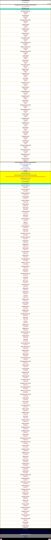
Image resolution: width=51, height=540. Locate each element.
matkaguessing (45, 531)
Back (1, 539)
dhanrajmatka (24, 530)
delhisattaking (20, 530)
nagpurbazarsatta (15, 532)
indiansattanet (16, 531)
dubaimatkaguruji (27, 533)
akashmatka (2, 530)
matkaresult (49, 531)
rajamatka (40, 532)
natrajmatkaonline (31, 532)
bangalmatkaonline (7, 530)
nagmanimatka (10, 532)
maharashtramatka (38, 531)
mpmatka (2, 532)
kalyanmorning (33, 531)
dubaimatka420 (43, 530)
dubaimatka (34, 530)
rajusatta (48, 532)
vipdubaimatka (23, 533)
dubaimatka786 (48, 530)
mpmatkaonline (6, 532)
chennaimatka (16, 530)
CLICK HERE (25, 170)
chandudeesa (12, 530)
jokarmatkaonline (25, 531)
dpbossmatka (28, 530)
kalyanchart (29, 531)
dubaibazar (31, 530)
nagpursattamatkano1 (26, 532)
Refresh (25, 13)
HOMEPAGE (25, 537)
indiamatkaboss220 (7, 531)
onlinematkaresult (36, 532)
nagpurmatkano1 (20, 532)
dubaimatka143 (39, 530)
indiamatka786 (2, 531)
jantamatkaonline (20, 531)
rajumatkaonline (45, 532)
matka (42, 531)
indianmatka (11, 531)
